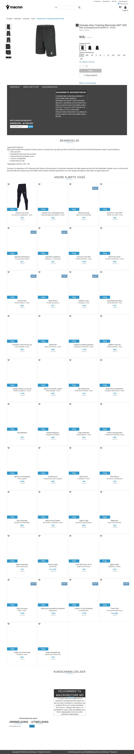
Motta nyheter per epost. (21, 120)
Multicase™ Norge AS (109, 752)
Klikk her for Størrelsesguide (87, 83)
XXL (113, 55)
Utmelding (28, 123)
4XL (124, 55)
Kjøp (90, 70)
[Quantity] (83, 65)
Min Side (114, 1)
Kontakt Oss (97, 1)
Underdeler (26, 19)
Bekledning (17, 19)
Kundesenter (106, 1)
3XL (119, 55)
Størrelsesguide (123, 1)
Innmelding (16, 123)
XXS (87, 55)
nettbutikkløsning (90, 752)
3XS (81, 55)
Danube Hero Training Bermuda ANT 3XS (50, 19)
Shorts (33, 19)
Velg (12, 209)
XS (92, 55)
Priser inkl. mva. (123, 3)
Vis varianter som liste (87, 62)
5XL (81, 59)
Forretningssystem (74, 752)
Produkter (9, 19)
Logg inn (125, 10)
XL (108, 55)
